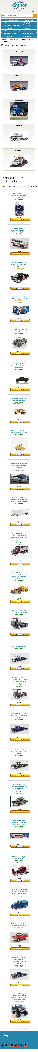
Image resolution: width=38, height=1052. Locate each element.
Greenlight (19, 201)
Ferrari (10, 28)
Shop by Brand (27, 36)
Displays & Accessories (12, 25)
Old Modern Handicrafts (19, 334)
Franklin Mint (19, 793)
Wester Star (19, 159)
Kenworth (19, 110)
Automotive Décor (28, 33)
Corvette (30, 25)
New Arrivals (29, 20)
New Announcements (11, 20)
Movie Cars (8, 31)
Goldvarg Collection (19, 470)
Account (15, 11)
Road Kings (19, 686)
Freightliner (19, 60)
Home (4, 39)
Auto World (19, 269)
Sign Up (21, 11)
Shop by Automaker (10, 23)
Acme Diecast (19, 235)
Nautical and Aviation (10, 33)
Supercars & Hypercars (26, 31)
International (19, 85)
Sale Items (9, 36)
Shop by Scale (29, 23)
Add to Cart (20, 219)
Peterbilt (19, 135)
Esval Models (19, 896)
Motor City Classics (19, 615)
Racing (27, 28)
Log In (27, 11)
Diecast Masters (19, 505)
